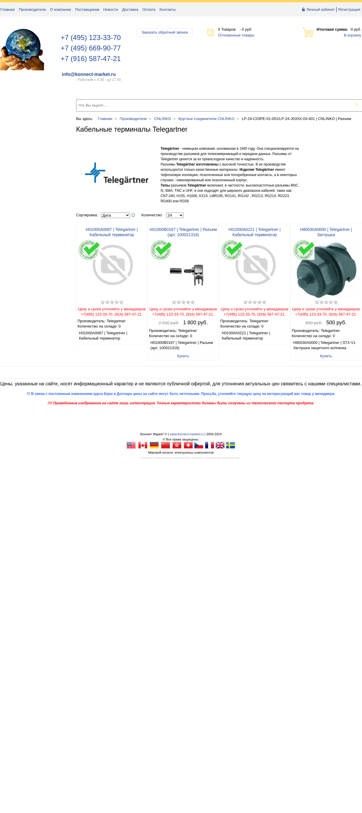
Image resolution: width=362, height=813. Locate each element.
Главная (7, 9)
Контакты (167, 9)
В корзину (352, 35)
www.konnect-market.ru (186, 434)
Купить (183, 356)
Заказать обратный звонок (164, 32)
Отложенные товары (236, 35)
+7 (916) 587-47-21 (91, 58)
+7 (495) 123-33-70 (91, 37)
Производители (32, 9)
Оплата (149, 9)
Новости (110, 9)
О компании (60, 9)
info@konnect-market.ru (89, 74)
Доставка (130, 9)
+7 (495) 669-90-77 (91, 48)
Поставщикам (87, 9)
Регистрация (349, 9)
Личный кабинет (320, 9)
